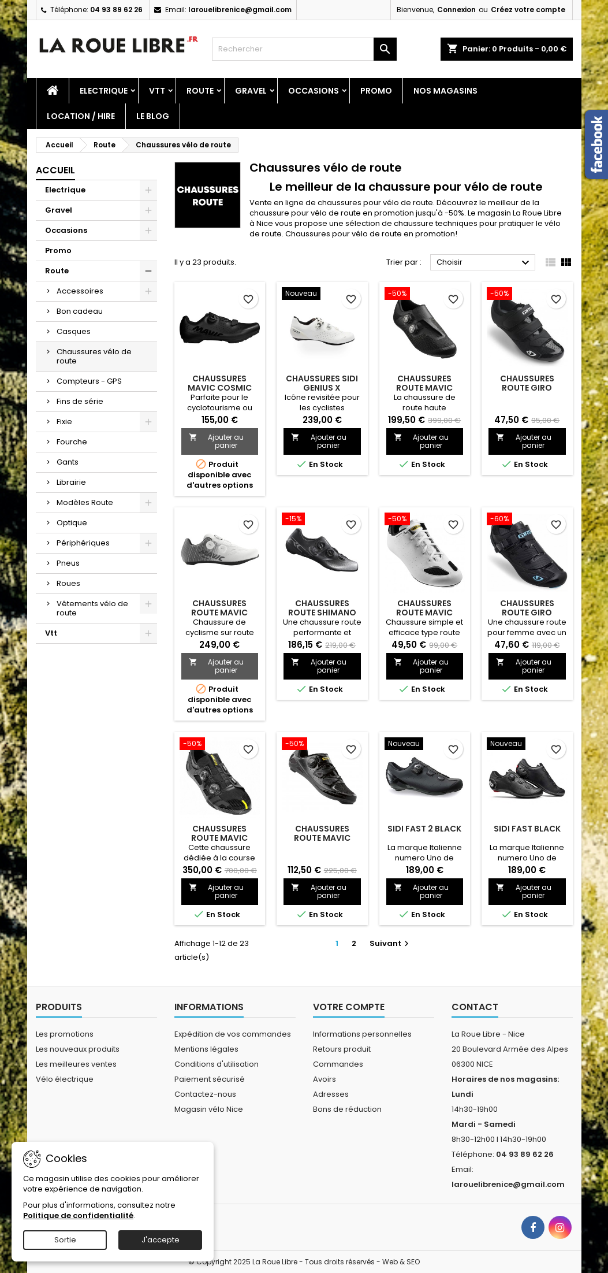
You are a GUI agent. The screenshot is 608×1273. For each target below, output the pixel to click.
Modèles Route (85, 502)
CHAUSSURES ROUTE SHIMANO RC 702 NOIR (322, 612)
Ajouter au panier (216, 441)
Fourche (72, 441)
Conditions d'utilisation (216, 1064)
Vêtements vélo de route (92, 608)
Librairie (71, 482)
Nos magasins (445, 91)
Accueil (55, 170)
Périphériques (83, 542)
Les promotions (65, 1034)
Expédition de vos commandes (232, 1034)
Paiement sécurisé (209, 1079)
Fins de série (80, 401)
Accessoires (80, 290)
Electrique (104, 91)
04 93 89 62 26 (116, 9)
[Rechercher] (304, 49)
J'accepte (160, 1239)
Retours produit (342, 1049)
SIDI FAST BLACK (527, 828)
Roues (68, 583)
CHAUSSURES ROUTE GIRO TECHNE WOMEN (526, 388)
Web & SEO (401, 1262)
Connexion (456, 9)
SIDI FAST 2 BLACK (424, 828)
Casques (74, 331)
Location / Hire (81, 116)
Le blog (152, 116)
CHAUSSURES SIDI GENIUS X (322, 383)
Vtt (157, 91)
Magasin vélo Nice (208, 1109)
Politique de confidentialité (78, 1215)
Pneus (68, 563)
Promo (376, 91)
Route (200, 91)
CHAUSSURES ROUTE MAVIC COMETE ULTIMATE (220, 838)
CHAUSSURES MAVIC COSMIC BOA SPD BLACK (219, 388)
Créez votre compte (528, 9)
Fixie (64, 421)
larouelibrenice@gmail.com (240, 9)
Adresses (331, 1094)
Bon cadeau (80, 311)
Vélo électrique (65, 1079)
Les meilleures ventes (76, 1064)
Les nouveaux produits (78, 1049)
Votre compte (349, 1007)
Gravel (251, 91)
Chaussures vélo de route (94, 356)
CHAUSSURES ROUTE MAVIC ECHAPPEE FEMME (425, 612)
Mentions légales (206, 1049)
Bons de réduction (347, 1109)
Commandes (338, 1064)
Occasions (313, 91)
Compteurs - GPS (89, 381)
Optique (72, 522)
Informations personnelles (362, 1034)
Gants (68, 462)
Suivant (391, 943)
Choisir (485, 263)
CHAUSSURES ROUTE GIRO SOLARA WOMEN (527, 612)
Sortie (65, 1239)
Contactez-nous (205, 1094)
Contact (475, 1007)
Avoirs (324, 1079)
